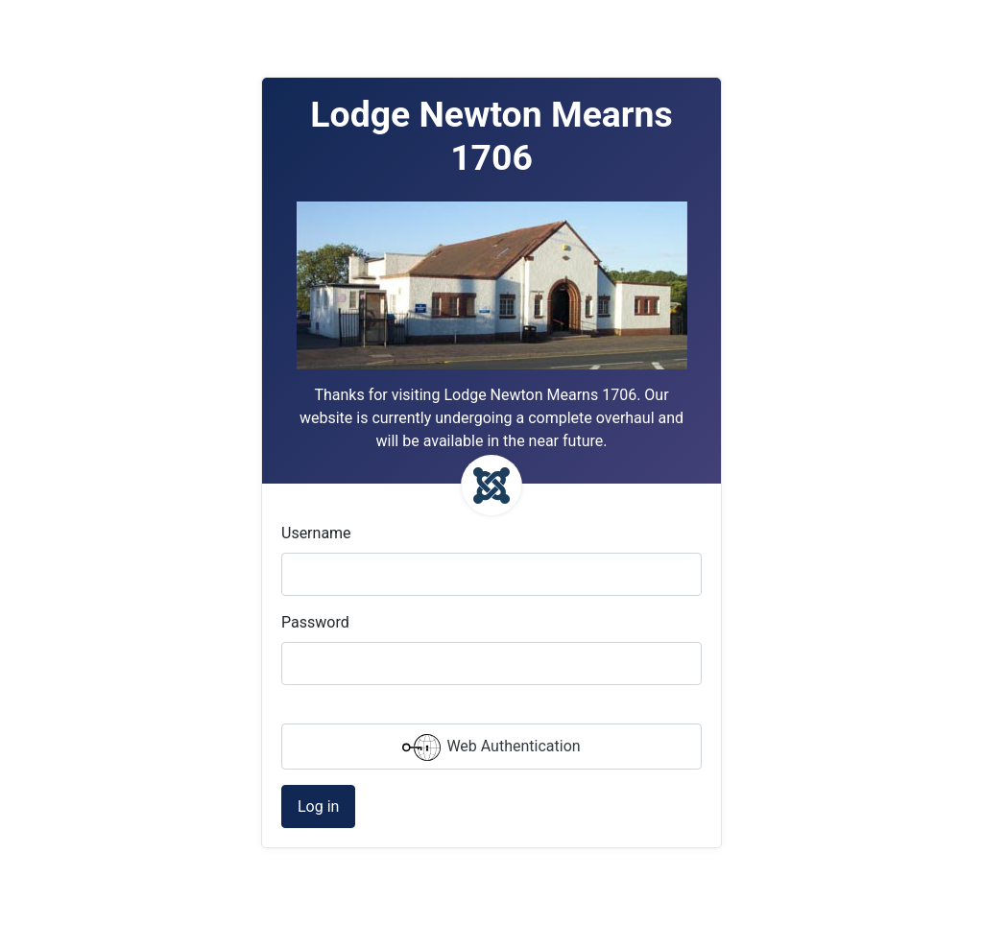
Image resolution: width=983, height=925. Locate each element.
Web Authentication (491, 747)
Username (316, 533)
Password (315, 622)
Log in (318, 806)
